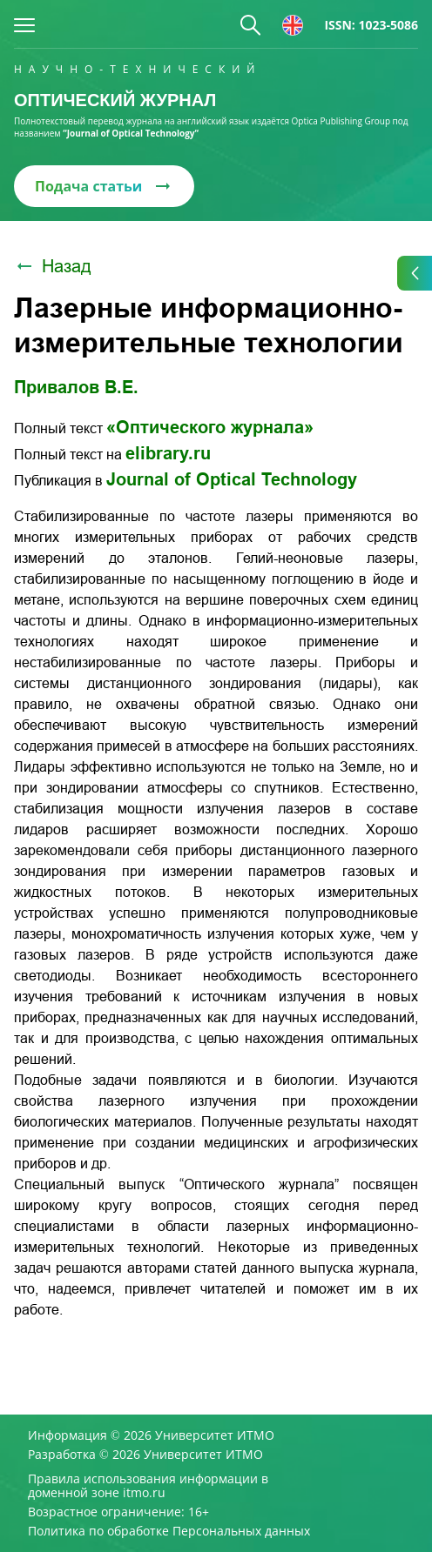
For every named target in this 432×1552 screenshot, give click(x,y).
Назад (52, 266)
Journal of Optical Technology (231, 479)
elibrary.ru (168, 453)
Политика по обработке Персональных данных (169, 1531)
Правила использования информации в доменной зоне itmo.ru (148, 1486)
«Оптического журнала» (210, 427)
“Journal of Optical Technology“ (131, 133)
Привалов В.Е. (76, 387)
